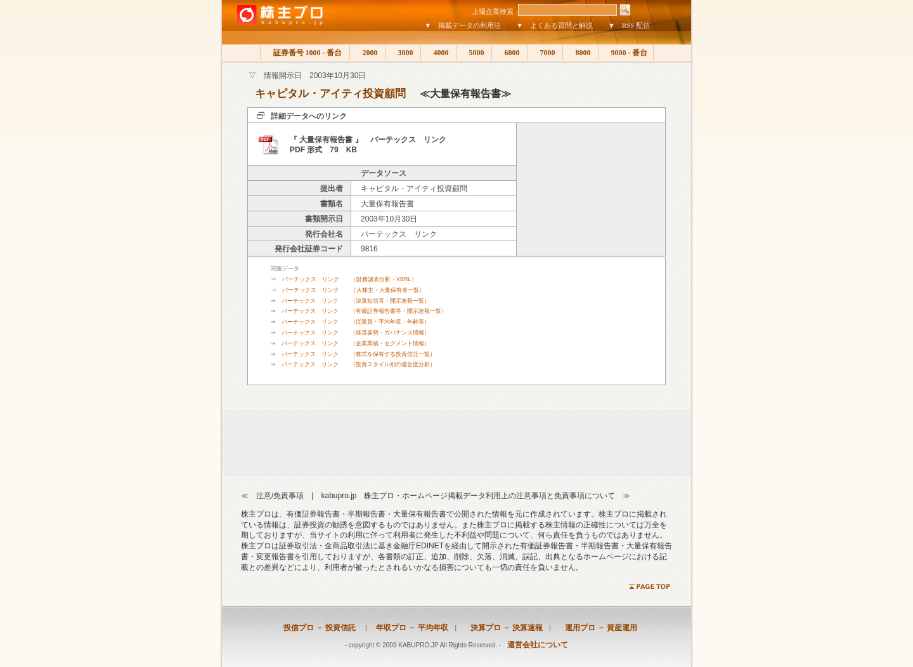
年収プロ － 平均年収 (408, 627)
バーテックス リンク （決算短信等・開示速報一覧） (356, 301)
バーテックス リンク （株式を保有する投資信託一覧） (359, 354)
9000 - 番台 (626, 52)
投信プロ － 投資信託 (319, 627)
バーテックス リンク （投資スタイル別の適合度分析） (359, 364)
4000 (438, 52)
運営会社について (537, 644)
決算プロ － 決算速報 (503, 627)
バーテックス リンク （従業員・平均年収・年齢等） (356, 322)
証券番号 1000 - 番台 (305, 52)
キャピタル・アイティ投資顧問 (330, 94)
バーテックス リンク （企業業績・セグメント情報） (356, 343)
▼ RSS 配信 (629, 25)
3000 (403, 52)
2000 (367, 52)
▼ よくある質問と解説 (554, 25)
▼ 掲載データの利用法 (462, 25)
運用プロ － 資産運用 (597, 627)
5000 (474, 52)
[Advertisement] (591, 190)
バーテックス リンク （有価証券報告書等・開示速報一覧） (364, 311)
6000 (509, 52)
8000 (580, 52)
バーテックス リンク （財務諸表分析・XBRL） (349, 279)
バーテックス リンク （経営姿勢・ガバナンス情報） (356, 332)
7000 (545, 52)
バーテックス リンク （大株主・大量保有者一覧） (353, 290)
